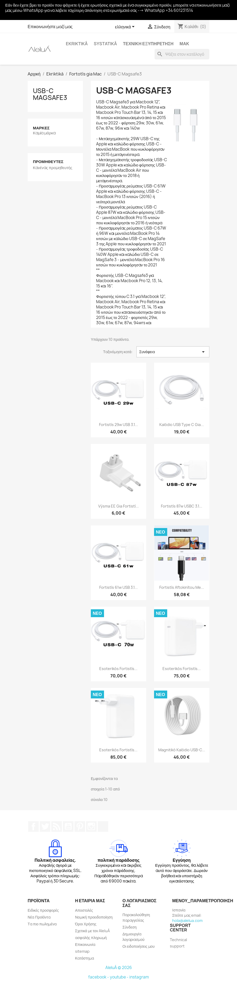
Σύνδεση (129, 927)
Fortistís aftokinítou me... (181, 587)
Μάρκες (41, 128)
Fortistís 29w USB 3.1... (118, 424)
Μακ (184, 44)
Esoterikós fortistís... (118, 668)
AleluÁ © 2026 (118, 967)
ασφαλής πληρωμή (91, 937)
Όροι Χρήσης (85, 923)
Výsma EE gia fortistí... (118, 506)
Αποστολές (84, 910)
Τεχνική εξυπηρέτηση (148, 44)
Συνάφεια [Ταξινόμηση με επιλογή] (172, 352)
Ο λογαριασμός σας (139, 903)
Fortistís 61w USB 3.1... (118, 587)
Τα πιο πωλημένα (42, 923)
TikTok (103, 826)
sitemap (82, 951)
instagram (139, 977)
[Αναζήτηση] (182, 54)
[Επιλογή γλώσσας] (126, 27)
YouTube (68, 826)
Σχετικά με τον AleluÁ (92, 930)
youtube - (119, 977)
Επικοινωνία (85, 944)
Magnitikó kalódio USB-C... (181, 749)
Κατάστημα (84, 958)
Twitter (45, 826)
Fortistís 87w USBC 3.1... (181, 506)
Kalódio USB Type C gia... (181, 424)
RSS (56, 826)
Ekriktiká (77, 44)
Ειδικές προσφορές (43, 910)
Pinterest (80, 826)
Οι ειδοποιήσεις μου (138, 946)
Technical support (178, 943)
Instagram (91, 826)
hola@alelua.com (187, 920)
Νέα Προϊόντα (39, 917)
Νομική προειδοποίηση (94, 917)
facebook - (99, 977)
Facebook (33, 826)
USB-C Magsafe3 (50, 94)
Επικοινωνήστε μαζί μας (50, 26)
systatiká (105, 44)
